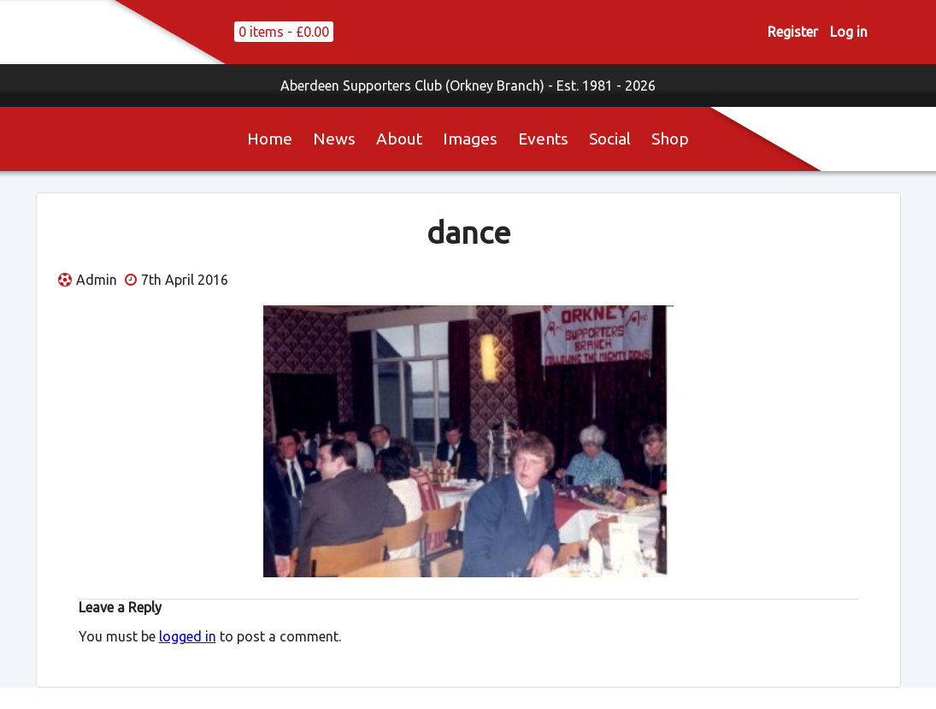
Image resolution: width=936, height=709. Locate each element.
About (399, 138)
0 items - (283, 31)
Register (793, 31)
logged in (187, 636)
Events (543, 138)
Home (269, 138)
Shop (670, 138)
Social (610, 138)
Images (470, 138)
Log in (849, 31)
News (334, 138)
